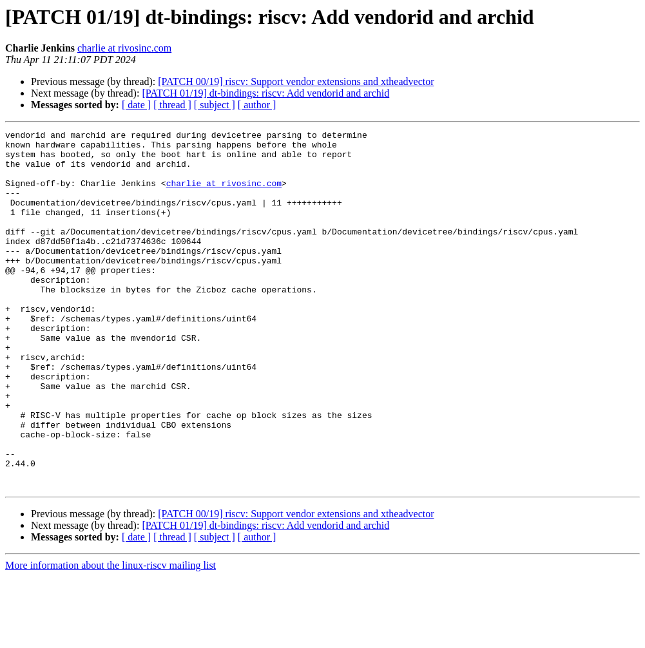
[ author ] (257, 104)
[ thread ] (172, 104)
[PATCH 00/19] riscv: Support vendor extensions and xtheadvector (296, 81)
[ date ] (136, 104)
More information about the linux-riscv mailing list (110, 636)
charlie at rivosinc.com (124, 48)
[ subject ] (214, 104)
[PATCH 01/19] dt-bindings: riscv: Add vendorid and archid (265, 93)
